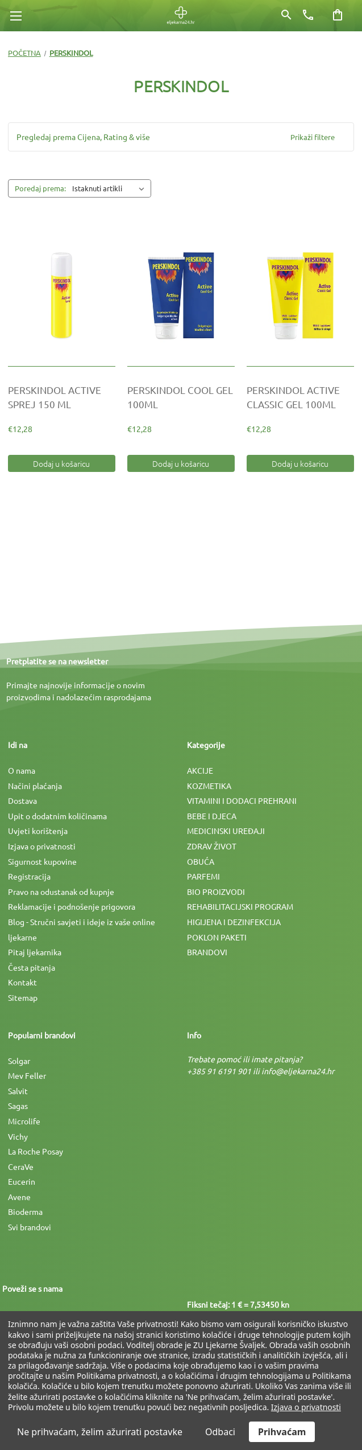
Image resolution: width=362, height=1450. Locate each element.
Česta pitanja (31, 967)
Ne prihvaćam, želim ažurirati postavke (99, 1432)
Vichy (18, 1136)
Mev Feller (27, 1075)
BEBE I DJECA (211, 816)
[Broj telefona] (308, 15)
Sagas (18, 1105)
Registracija (29, 876)
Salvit (18, 1091)
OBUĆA (200, 861)
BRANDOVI (207, 952)
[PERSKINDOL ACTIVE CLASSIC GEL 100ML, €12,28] (300, 295)
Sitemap (23, 997)
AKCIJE (200, 770)
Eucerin (21, 1181)
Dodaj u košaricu (61, 463)
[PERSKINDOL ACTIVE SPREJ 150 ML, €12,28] (62, 295)
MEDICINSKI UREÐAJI (226, 830)
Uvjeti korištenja (38, 830)
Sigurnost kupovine (42, 861)
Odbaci (220, 1432)
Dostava (22, 800)
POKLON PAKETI (217, 937)
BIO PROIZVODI (216, 891)
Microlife (24, 1121)
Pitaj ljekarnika (34, 952)
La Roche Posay (35, 1151)
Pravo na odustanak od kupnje (61, 891)
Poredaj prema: (40, 188)
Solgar (19, 1060)
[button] (181, 136)
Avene (19, 1197)
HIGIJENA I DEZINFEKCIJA (234, 922)
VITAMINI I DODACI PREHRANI (242, 800)
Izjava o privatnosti (42, 846)
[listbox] (110, 188)
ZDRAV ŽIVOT (211, 846)
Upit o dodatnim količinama (57, 816)
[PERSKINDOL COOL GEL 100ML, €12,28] (181, 295)
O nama (21, 770)
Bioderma (25, 1211)
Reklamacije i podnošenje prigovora (71, 906)
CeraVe (21, 1166)
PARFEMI (203, 876)
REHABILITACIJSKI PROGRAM (240, 906)
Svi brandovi (29, 1227)
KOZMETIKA (209, 786)
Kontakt (22, 982)
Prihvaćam (282, 1432)
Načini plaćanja (35, 786)
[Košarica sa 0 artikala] (337, 15)
